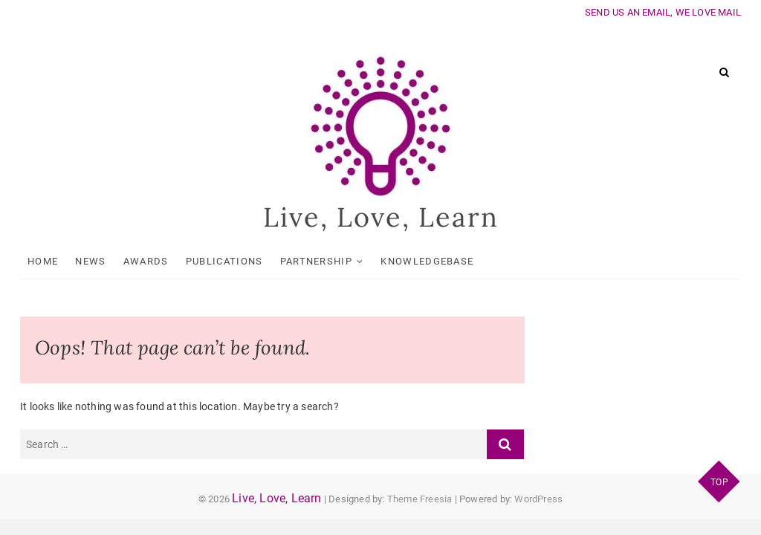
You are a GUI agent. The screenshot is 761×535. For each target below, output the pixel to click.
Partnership (316, 261)
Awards (146, 261)
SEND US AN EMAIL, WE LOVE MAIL (663, 12)
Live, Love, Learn (381, 217)
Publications (224, 261)
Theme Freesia (420, 499)
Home (42, 261)
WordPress (538, 499)
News (90, 261)
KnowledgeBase (426, 261)
